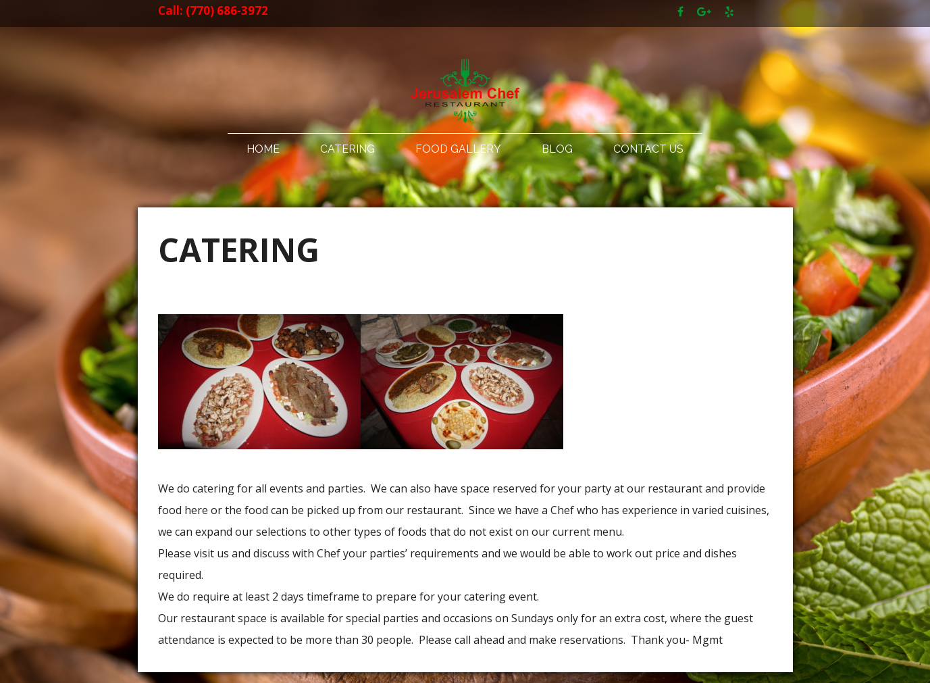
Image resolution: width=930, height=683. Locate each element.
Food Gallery (458, 149)
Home (263, 149)
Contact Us (648, 149)
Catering (347, 149)
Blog (557, 149)
